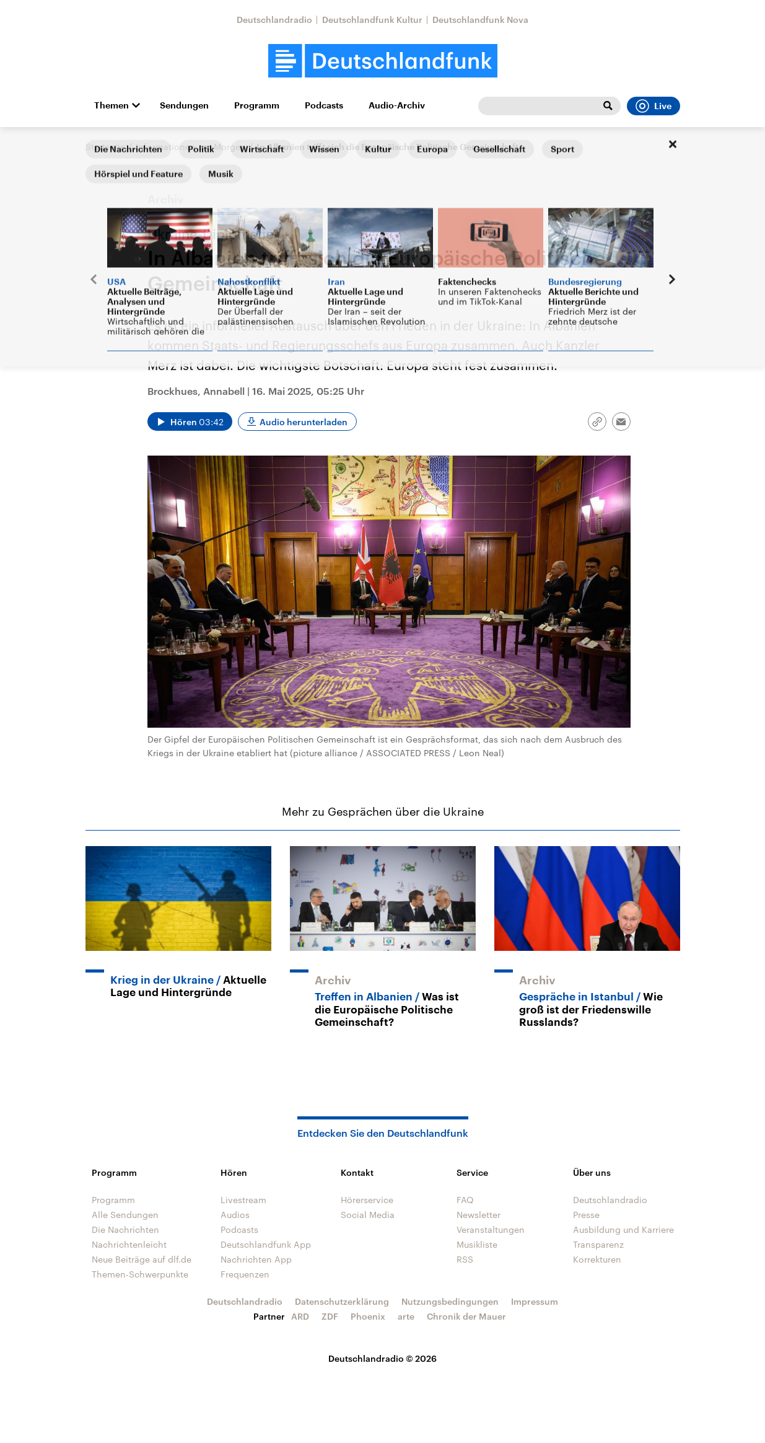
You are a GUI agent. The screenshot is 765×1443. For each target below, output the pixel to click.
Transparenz (598, 1244)
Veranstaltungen (491, 1229)
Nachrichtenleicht (129, 1244)
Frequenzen (245, 1274)
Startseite (105, 146)
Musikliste (477, 1244)
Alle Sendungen (125, 1214)
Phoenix (368, 1316)
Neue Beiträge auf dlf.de (141, 1259)
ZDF (329, 1316)
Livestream (243, 1199)
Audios (235, 1214)
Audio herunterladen (304, 422)
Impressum (534, 1301)
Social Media (368, 1214)
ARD (300, 1316)
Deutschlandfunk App (266, 1244)
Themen (111, 105)
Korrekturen (597, 1259)
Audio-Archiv (397, 105)
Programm (256, 105)
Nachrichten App (256, 1259)
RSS (465, 1259)
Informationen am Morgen (191, 146)
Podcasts (324, 105)
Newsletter (479, 1214)
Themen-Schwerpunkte (140, 1274)
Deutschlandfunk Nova (480, 19)
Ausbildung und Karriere (623, 1229)
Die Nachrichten (125, 1229)
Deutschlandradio (274, 19)
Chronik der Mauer (466, 1316)
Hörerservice (367, 1199)
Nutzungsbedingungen (450, 1301)
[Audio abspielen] (189, 421)
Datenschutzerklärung (342, 1301)
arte (406, 1316)
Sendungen (184, 105)
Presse (586, 1214)
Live (653, 106)
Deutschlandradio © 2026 (382, 1358)
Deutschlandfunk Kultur (372, 19)
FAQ (465, 1199)
